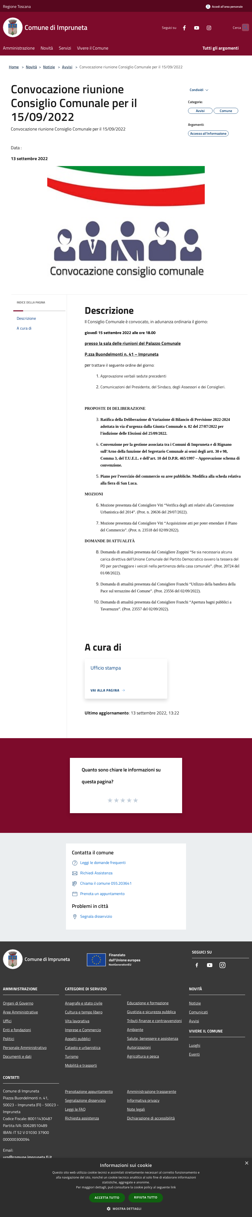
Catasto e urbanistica (82, 1047)
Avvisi (67, 67)
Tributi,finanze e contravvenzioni (154, 1021)
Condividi (200, 90)
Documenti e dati (17, 1056)
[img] (55, 301)
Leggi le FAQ (75, 1109)
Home (14, 67)
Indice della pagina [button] (31, 302)
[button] (126, 1208)
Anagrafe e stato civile (83, 1003)
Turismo (71, 1056)
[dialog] (126, 1187)
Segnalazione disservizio (85, 1100)
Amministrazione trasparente (151, 1091)
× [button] (246, 1163)
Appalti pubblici (78, 1039)
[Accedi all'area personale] (224, 6)
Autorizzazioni (139, 1047)
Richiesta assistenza (82, 1118)
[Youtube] (187, 27)
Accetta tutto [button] (107, 1198)
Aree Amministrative (20, 1012)
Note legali (136, 1109)
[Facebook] (175, 27)
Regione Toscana (17, 6)
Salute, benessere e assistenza (152, 1038)
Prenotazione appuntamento (89, 1091)
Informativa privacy (143, 1100)
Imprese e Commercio (83, 1030)
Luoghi (194, 1045)
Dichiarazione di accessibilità (151, 1118)
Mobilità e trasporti (81, 1065)
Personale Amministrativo (25, 1047)
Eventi (194, 1054)
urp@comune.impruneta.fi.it (27, 1157)
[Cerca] (243, 27)
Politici (8, 1039)
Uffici (7, 1021)
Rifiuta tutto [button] (146, 1197)
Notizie (49, 67)
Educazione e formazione (148, 1003)
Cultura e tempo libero (83, 1012)
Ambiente (135, 1029)
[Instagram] (199, 27)
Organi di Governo (18, 1003)
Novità (31, 67)
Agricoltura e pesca (143, 1056)
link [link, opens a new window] (173, 1187)
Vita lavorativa (77, 1021)
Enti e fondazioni (17, 1030)
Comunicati (198, 1012)
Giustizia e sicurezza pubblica (151, 1012)
